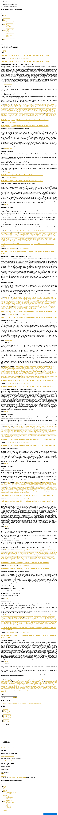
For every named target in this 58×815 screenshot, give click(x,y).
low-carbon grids (27, 554)
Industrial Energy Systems (17, 113)
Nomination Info (10, 31)
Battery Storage (4, 427)
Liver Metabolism (10, 237)
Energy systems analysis (35, 301)
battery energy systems (31, 614)
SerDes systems (15, 376)
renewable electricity (18, 621)
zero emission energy (24, 492)
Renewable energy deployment (49, 304)
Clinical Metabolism (5, 233)
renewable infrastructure (6, 622)
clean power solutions (20, 616)
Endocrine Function (33, 233)
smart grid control (12, 558)
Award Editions (9, 23)
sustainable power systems (6, 116)
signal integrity (23, 376)
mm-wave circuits (23, 373)
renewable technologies (41, 622)
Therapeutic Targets (18, 240)
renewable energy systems (6, 306)
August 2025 (6, 719)
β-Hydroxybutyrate (39, 240)
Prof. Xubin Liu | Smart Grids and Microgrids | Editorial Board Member (27, 495)
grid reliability (21, 553)
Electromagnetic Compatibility (48, 106)
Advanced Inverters (50, 104)
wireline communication (31, 377)
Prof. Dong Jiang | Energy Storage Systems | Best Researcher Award (25, 55)
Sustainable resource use (12, 308)
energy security (20, 430)
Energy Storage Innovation (18, 109)
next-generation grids (15, 556)
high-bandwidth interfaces (26, 369)
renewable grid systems (51, 621)
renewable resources (28, 306)
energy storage (27, 552)
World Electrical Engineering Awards (9, 6)
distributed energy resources (38, 681)
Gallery (5, 20)
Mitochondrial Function (35, 238)
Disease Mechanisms (24, 233)
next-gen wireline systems (43, 373)
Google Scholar (8, 84)
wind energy (33, 308)
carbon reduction (45, 482)
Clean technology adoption (16, 298)
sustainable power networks (7, 492)
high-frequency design (37, 369)
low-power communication (46, 372)
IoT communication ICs (16, 372)
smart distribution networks (31, 557)
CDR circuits (17, 367)
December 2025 (7, 714)
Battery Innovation (37, 426)
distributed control (36, 551)
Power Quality (32, 556)
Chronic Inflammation (52, 232)
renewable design (9, 621)
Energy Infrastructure (28, 108)
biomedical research (51, 230)
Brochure (8, 25)
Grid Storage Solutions (43, 110)
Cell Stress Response (23, 232)
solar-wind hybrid (14, 491)
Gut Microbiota (32, 234)
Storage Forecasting (51, 432)
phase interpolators (12, 375)
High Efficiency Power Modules (13, 111)
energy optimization (37, 108)
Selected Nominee (10, 28)
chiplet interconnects (25, 367)
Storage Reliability (42, 434)
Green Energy (29, 618)
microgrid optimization (46, 554)
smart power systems (9, 559)
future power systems (44, 552)
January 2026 (6, 712)
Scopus (6, 279)
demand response (17, 551)
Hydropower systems (45, 303)
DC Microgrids (48, 105)
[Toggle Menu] (1, 13)
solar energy (6, 491)
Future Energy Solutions (27, 683)
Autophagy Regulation (31, 230)
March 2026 (6, 710)
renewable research (29, 489)
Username (5, 766)
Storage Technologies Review (33, 435)
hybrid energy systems (6, 113)
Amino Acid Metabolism (19, 230)
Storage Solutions (12, 435)
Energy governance (39, 299)
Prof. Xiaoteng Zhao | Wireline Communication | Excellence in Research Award (29, 311)
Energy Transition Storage (41, 430)
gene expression (14, 234)
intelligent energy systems (46, 553)
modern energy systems (15, 488)
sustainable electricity (46, 688)
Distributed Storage (30, 427)
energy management (11, 430)
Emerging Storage (9, 429)
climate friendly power (25, 483)
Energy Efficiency (19, 108)
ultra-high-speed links (11, 377)
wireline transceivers (42, 377)
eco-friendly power (46, 616)
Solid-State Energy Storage (51, 115)
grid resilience (27, 553)
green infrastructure (37, 618)
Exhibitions (8, 36)
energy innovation (48, 299)
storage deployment (34, 432)
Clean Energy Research (37, 297)
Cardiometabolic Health (6, 232)
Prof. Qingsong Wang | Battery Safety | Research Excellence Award (24, 120)
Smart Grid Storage (39, 115)
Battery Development (27, 426)
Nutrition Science (9, 239)
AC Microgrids (17, 104)
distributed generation (36, 483)
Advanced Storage (18, 426)
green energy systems (26, 303)
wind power (25, 624)
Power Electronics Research (28, 114)
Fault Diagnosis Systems (24, 110)
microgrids (7, 488)
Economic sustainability (20, 299)
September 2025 (7, 717)
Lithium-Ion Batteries (36, 431)
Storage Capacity (26, 432)
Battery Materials (46, 426)
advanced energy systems (19, 482)
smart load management (47, 558)
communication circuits (46, 367)
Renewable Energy (52, 488)
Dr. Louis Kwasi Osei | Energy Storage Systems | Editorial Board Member (27, 380)
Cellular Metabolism (33, 232)
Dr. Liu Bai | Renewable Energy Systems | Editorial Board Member (25, 563)
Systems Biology (10, 240)
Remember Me (5, 772)
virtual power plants (37, 559)
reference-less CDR (38, 375)
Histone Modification (49, 234)
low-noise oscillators (35, 372)
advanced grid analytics (28, 549)
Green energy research (16, 303)
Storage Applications (16, 432)
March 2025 (6, 721)
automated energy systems (40, 549)
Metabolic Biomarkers (20, 237)
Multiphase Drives (49, 113)
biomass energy (37, 482)
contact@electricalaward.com (7, 756)
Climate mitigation (27, 298)
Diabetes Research (14, 233)
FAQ (7, 34)
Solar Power (3, 307)
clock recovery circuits (36, 367)
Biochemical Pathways (41, 230)
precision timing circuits (28, 375)
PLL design (19, 375)
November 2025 (7, 715)
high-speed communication (7, 371)
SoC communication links (46, 376)
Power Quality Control (40, 114)
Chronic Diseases (42, 232)
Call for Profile (9, 29)
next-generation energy (45, 619)
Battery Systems (11, 427)
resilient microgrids (19, 557)
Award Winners (9, 26)
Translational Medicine (29, 240)
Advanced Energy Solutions (39, 104)
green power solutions (11, 487)
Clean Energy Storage (21, 427)
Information (6, 30)
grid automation (53, 552)
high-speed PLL (27, 371)
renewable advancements (42, 488)
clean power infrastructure (6, 681)
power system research (23, 686)
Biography (7, 104)
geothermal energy (37, 486)
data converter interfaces (18, 368)
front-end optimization (15, 369)
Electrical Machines (35, 106)
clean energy (28, 297)
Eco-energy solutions (9, 299)
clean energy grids (9, 551)
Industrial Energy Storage (25, 431)
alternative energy (30, 482)
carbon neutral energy (49, 614)
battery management (18, 105)
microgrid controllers (36, 554)
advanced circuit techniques (28, 366)
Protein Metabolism (46, 239)
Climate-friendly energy (37, 298)
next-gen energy (24, 488)
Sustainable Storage (52, 435)
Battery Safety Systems (29, 105)
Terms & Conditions (10, 38)
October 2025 (6, 716)
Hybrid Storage (15, 431)
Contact (5, 39)
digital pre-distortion (39, 368)
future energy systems (5, 303)
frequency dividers (5, 369)
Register (5, 19)
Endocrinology (42, 233)
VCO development (21, 377)
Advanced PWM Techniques (7, 105)
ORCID (6, 204)
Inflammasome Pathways (15, 235)
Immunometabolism (5, 235)
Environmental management (23, 302)
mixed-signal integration (12, 373)
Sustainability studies (11, 307)
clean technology (15, 483)
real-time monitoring (40, 556)
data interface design (29, 368)
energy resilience (25, 301)
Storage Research (50, 434)
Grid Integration (34, 110)
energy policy (18, 301)
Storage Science (4, 435)
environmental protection (35, 302)
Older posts (3, 691)
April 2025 (5, 720)
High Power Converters (40, 111)
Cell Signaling (15, 232)
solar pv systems (20, 623)
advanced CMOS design (40, 366)
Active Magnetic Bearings (27, 104)
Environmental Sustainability (48, 302)
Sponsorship (9, 35)
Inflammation (25, 235)
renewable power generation (17, 489)
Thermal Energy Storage (6, 436)
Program (5, 24)
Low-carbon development (14, 304)
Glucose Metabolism (23, 234)
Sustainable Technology (24, 308)
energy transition (45, 301)
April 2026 (5, 709)
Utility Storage (15, 436)
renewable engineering (40, 621)
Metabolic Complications (31, 237)
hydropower (47, 487)
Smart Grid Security (21, 558)
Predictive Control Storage (7, 115)
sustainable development (22, 307)
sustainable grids (44, 491)
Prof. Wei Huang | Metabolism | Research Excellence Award (22, 175)
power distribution (24, 556)
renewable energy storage (19, 115)
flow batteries (50, 430)
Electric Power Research (13, 106)
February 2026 (6, 711)
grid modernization (29, 487)
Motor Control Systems (29, 113)
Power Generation (24, 304)
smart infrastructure (36, 558)
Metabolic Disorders (42, 237)
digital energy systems (27, 551)
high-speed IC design (18, 371)
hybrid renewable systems (13, 619)
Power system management (35, 304)
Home (4, 15)
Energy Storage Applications (49, 108)
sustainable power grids (6, 624)
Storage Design (43, 432)
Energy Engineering (42, 429)
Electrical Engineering (24, 58)
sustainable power (53, 491)
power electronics (17, 114)
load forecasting (19, 554)
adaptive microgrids (18, 549)
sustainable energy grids (27, 559)
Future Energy (29, 486)
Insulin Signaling (32, 235)
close (2, 12)
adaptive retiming (18, 366)
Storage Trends (43, 435)
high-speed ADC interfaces (49, 369)
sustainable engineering (43, 307)
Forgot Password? (5, 776)
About (4, 16)
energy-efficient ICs (48, 368)
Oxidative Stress (26, 239)
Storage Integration (5, 434)
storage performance (32, 434)
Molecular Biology (45, 238)
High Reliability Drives (51, 111)
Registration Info (10, 33)
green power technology (48, 618)
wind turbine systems (33, 624)
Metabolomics (26, 238)
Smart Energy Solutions (38, 306)
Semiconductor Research (6, 376)
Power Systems (45, 431)
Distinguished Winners (11, 21)
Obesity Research (18, 239)
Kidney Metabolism (48, 235)
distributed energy (45, 551)
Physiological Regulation (36, 239)
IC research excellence (36, 371)
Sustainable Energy (32, 307)
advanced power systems (19, 297)
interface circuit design (6, 372)
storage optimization (22, 434)
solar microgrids (17, 559)
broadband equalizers (9, 367)
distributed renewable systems (48, 483)
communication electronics (7, 368)
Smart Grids (9, 432)
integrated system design (47, 371)
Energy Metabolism (50, 233)
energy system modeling (12, 110)
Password (5, 769)
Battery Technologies (39, 105)
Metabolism (20, 238)
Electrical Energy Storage (41, 427)
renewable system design (36, 687)
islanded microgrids (10, 554)
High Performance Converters (28, 111)
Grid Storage (8, 431)
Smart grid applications (50, 306)
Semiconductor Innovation (50, 375)
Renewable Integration (18, 306)
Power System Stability (51, 114)
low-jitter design (26, 372)
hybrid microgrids (35, 553)
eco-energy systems (12, 484)
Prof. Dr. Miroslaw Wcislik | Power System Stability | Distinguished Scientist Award (22, 703)
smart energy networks (43, 557)
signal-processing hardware (33, 376)
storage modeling (14, 434)
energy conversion (10, 108)
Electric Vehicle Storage (25, 106)
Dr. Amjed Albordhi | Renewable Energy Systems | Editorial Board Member (28, 439)
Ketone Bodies (40, 235)
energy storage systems (42, 109)
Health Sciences (39, 234)
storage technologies (21, 435)
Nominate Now (6, 18)
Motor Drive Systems (39, 113)
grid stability (19, 684)
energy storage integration (30, 109)
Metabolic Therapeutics (11, 238)
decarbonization (46, 298)
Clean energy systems (48, 297)
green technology (35, 303)
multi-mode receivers (32, 373)
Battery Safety (53, 426)
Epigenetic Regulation (6, 234)
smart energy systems (30, 115)
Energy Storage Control (6, 109)
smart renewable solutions (9, 688)
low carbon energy (30, 619)
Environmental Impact (11, 302)
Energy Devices (25, 429)
